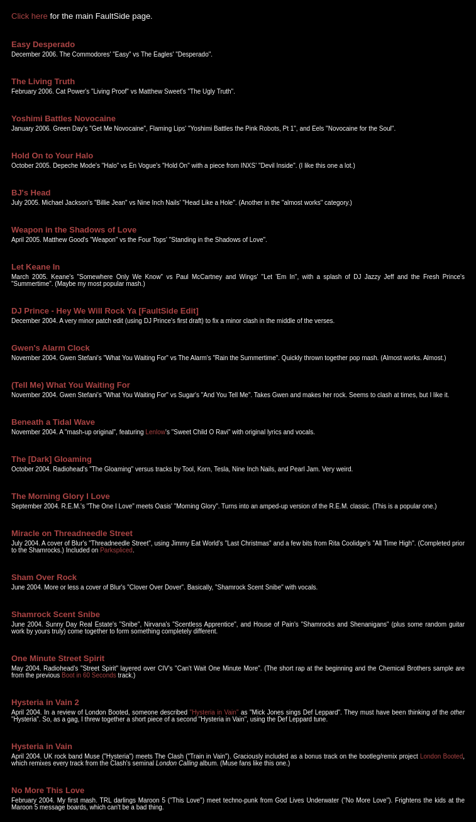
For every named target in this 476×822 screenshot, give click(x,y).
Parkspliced (116, 550)
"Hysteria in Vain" (214, 712)
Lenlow (155, 432)
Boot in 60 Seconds (89, 675)
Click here (29, 16)
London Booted (441, 756)
